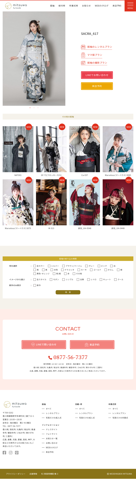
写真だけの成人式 (53, 419)
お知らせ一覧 (52, 439)
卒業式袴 (73, 6)
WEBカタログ (102, 6)
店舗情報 (33, 475)
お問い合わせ (52, 444)
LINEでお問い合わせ (97, 75)
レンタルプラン (53, 414)
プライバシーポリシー (16, 475)
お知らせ (86, 6)
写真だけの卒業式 (120, 419)
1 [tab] (30, 107)
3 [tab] (38, 107)
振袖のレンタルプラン (96, 46)
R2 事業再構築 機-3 (49, 475)
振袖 (52, 6)
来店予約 (116, 6)
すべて (49, 410)
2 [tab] (34, 107)
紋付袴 (62, 6)
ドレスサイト (52, 430)
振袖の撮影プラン (94, 62)
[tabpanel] (34, 58)
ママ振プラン (91, 54)
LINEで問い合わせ (44, 344)
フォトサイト (52, 435)
